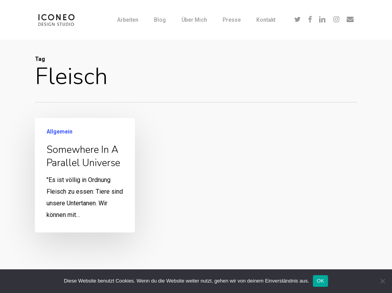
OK (320, 281)
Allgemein (60, 131)
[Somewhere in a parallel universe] (85, 175)
